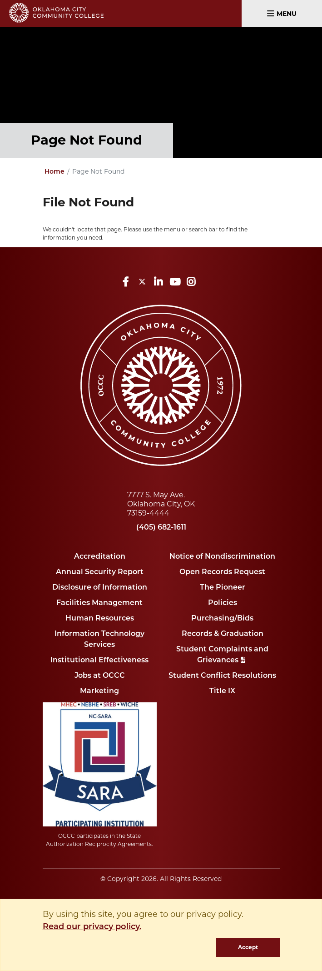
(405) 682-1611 (161, 527)
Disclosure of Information (99, 587)
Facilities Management (99, 603)
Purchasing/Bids (222, 618)
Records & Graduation (222, 634)
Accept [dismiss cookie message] (248, 947)
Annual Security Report (100, 572)
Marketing (99, 691)
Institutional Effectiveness (99, 660)
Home (54, 172)
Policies (222, 603)
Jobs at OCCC (99, 676)
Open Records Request (222, 572)
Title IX (222, 691)
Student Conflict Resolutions (222, 676)
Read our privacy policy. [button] (92, 927)
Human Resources (99, 618)
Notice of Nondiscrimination (222, 557)
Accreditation (99, 557)
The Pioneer (222, 587)
